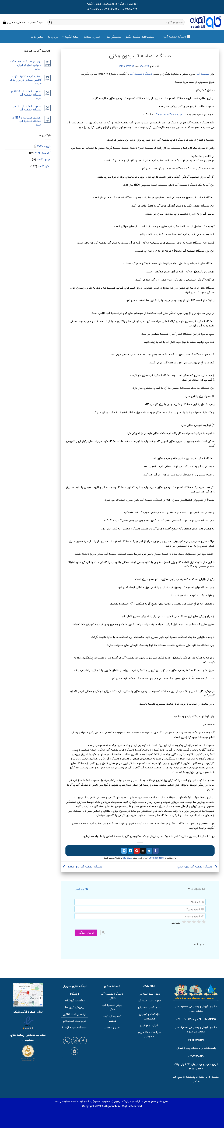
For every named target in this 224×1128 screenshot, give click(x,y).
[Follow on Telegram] (74, 1051)
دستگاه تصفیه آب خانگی (112, 996)
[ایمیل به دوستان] (143, 851)
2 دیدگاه (34, 98)
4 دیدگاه (34, 84)
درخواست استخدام (74, 1020)
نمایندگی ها (113, 36)
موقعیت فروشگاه (75, 1000)
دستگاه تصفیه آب (141, 73)
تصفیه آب (203, 73)
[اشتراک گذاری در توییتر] (149, 851)
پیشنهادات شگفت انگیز (140, 36)
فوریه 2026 (44, 146)
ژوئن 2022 (44, 166)
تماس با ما (37, 36)
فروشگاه (74, 993)
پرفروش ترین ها (74, 1007)
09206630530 (196, 1055)
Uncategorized (156, 858)
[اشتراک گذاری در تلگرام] (124, 851)
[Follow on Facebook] (83, 1041)
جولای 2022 (44, 159)
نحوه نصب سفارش (149, 1007)
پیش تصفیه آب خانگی (112, 1007)
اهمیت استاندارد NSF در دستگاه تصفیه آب (26, 119)
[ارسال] (51, 22)
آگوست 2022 (42, 152)
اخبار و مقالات (92, 36)
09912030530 (112, 9)
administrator (126, 66)
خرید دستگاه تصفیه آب (168, 114)
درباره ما (53, 36)
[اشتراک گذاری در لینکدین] (130, 851)
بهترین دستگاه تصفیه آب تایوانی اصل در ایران (25, 63)
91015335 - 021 (206, 1018)
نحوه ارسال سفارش (149, 1000)
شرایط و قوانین (149, 1025)
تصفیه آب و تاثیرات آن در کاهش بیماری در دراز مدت (25, 78)
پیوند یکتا (127, 858)
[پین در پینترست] (137, 851)
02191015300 (94, 9)
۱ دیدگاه (35, 69)
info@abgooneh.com (74, 1027)
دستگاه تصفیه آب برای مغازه (81, 866)
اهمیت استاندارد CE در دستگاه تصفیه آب (27, 108)
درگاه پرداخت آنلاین (74, 1014)
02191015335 (129, 9)
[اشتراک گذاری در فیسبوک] (156, 851)
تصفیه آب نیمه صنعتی (112, 1018)
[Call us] (67, 1041)
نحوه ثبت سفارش (149, 993)
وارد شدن (81, 889)
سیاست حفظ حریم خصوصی (149, 1034)
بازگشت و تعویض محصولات (149, 1016)
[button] (14, 22)
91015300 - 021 (185, 1018)
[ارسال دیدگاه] (86, 933)
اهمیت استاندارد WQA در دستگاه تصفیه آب (26, 93)
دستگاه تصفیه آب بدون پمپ (198, 866)
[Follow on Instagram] (75, 1041)
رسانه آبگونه (70, 36)
